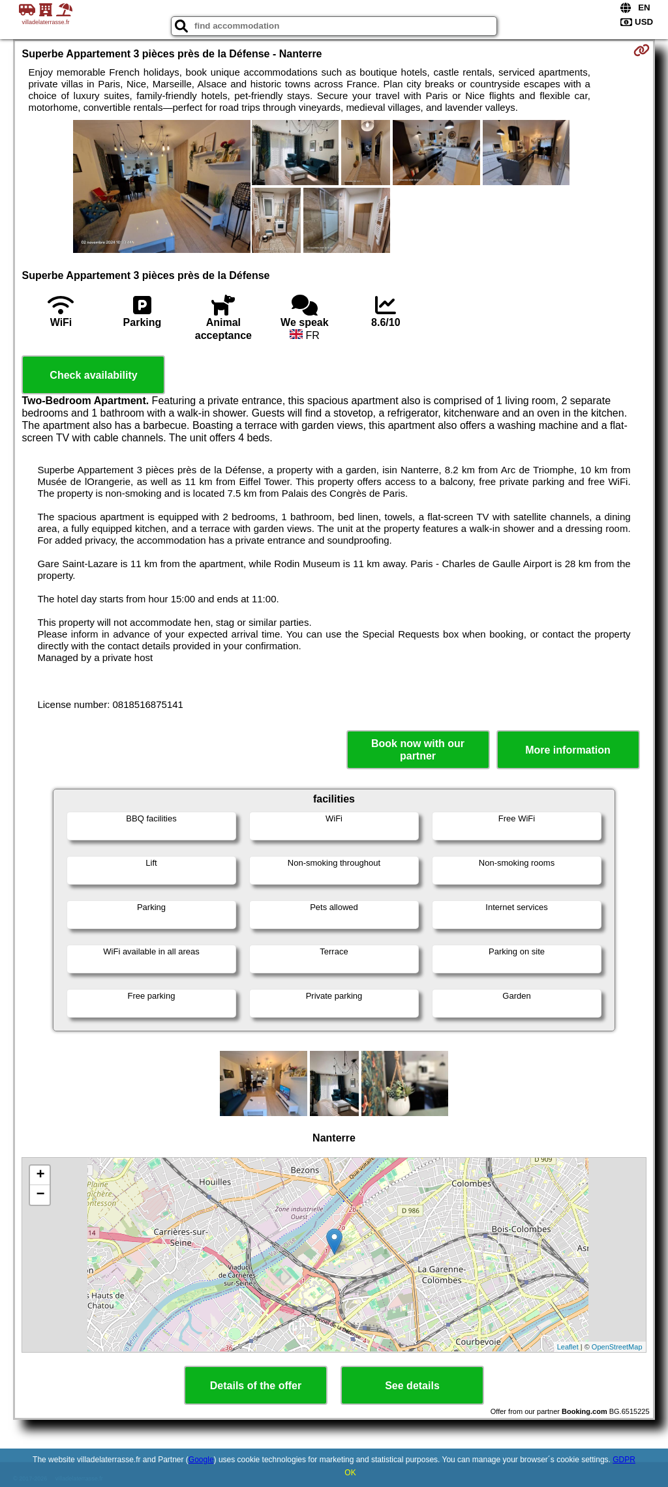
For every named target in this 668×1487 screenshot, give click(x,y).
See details (412, 1385)
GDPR (624, 1459)
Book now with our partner (417, 749)
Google (201, 1459)
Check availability (93, 375)
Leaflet (568, 1347)
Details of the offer (255, 1385)
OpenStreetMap (617, 1347)
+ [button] (40, 1175)
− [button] (40, 1195)
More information (568, 750)
